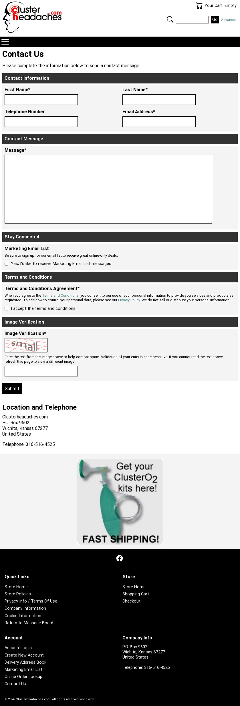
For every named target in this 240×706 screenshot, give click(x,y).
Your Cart (199, 5)
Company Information (25, 608)
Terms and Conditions (60, 295)
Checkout (131, 601)
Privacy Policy (129, 300)
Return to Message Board (29, 623)
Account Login (18, 647)
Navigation (5, 42)
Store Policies (18, 594)
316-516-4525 (157, 667)
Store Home (16, 587)
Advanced (229, 20)
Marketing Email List (23, 669)
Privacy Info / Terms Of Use (31, 601)
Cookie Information (23, 615)
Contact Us (15, 683)
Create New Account (24, 655)
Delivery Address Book (25, 662)
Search (170, 19)
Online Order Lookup (23, 676)
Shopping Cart (135, 594)
